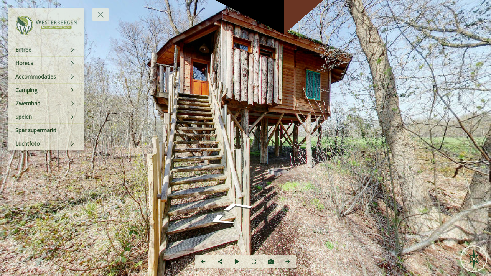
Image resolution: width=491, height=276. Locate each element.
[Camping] (46, 90)
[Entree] (46, 49)
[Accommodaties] (46, 76)
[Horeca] (46, 63)
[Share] (220, 261)
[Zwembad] (46, 103)
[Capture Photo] (270, 261)
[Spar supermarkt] (46, 130)
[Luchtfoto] (46, 143)
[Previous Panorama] (203, 261)
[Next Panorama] (287, 261)
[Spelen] (46, 116)
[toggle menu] (100, 14)
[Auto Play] (237, 261)
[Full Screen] (254, 261)
